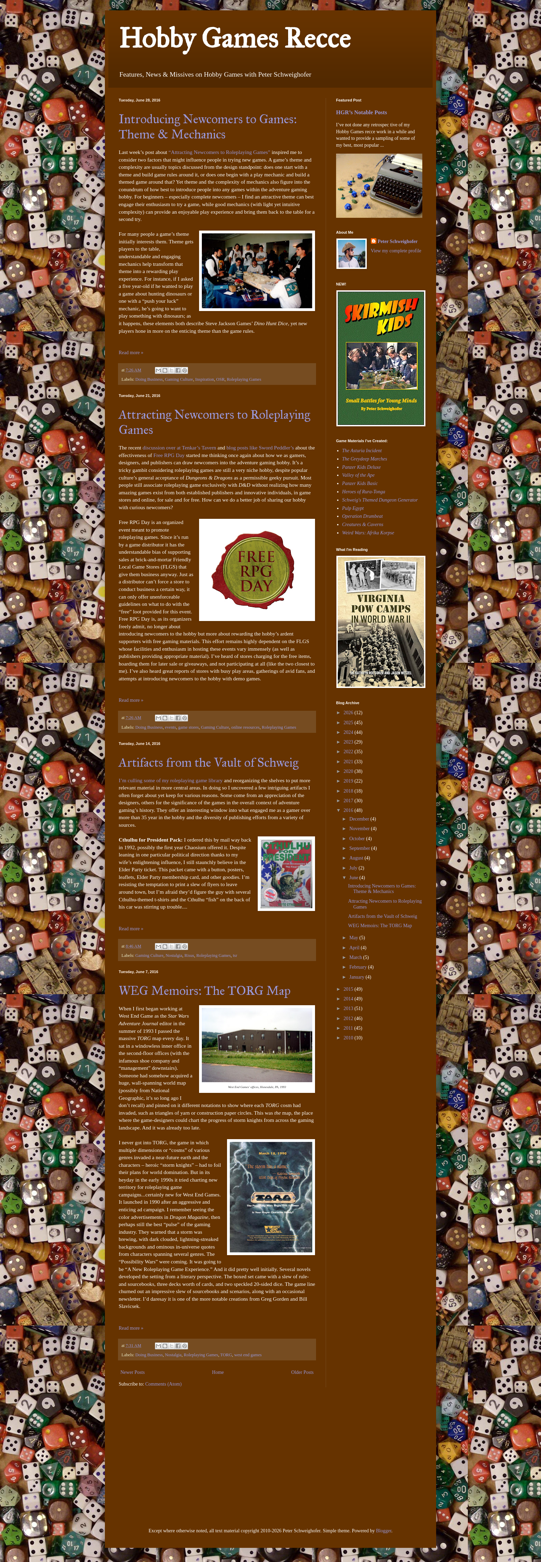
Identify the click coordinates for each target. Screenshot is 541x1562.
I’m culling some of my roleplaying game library (171, 780)
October (357, 838)
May (354, 937)
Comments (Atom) (163, 1384)
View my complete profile (396, 250)
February (358, 967)
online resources (245, 727)
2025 (349, 722)
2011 (349, 1028)
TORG (226, 1354)
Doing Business (149, 379)
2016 (349, 810)
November (360, 828)
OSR (220, 379)
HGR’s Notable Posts (361, 112)
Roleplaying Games (244, 379)
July (353, 868)
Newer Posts (132, 1372)
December (359, 819)
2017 (349, 800)
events (170, 727)
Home (218, 1372)
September (360, 848)
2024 (349, 732)
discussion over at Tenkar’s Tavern (179, 447)
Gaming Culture (179, 379)
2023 (349, 742)
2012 (349, 1018)
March (356, 957)
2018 (349, 791)
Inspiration (204, 379)
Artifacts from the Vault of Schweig (208, 762)
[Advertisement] (356, 1094)
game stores (188, 727)
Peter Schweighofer (398, 241)
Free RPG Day (169, 455)
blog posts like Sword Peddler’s (260, 447)
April (355, 947)
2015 (349, 989)
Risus (189, 955)
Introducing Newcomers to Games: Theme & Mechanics (208, 126)
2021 (349, 761)
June (354, 877)
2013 (349, 1008)
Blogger (383, 1530)
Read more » (131, 352)
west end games (248, 1354)
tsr (235, 955)
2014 (349, 998)
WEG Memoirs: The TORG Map (205, 990)
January (357, 977)
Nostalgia (174, 955)
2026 (349, 712)
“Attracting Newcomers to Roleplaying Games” (219, 152)
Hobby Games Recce (235, 38)
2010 (349, 1037)
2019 (349, 781)
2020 (349, 771)
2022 (349, 751)
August (356, 858)
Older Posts (302, 1372)
